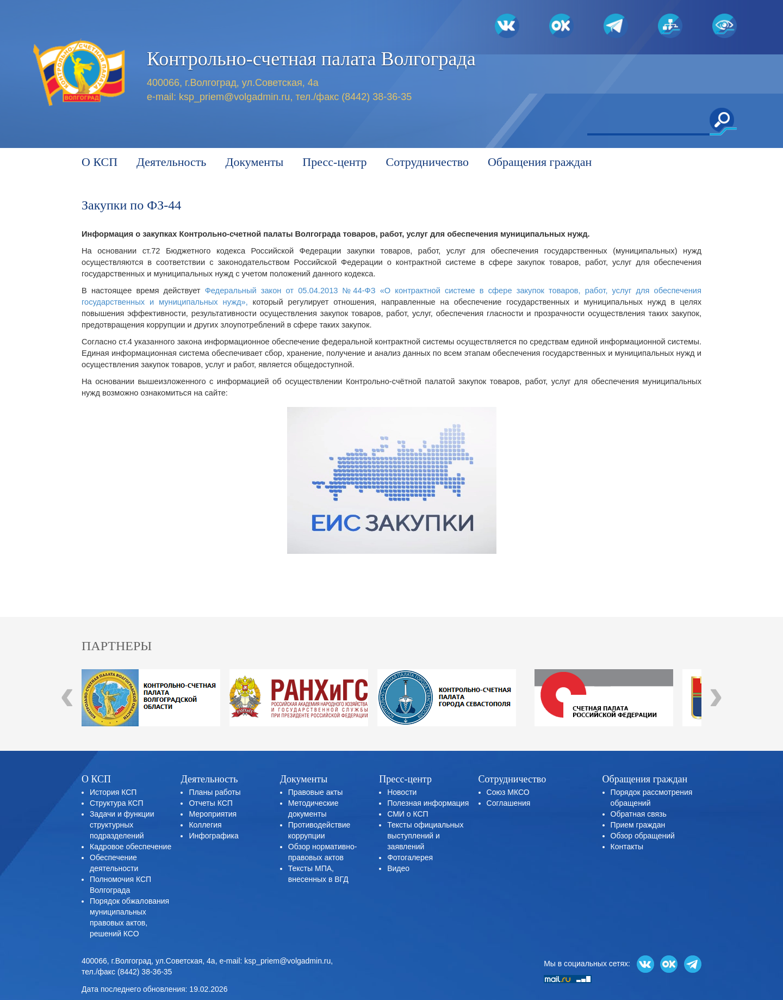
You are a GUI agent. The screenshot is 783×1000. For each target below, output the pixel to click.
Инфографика (213, 835)
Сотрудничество (427, 162)
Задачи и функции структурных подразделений (122, 825)
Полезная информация (428, 803)
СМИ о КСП (407, 814)
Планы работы (214, 792)
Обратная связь (639, 814)
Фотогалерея (410, 857)
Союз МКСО (508, 792)
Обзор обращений (643, 835)
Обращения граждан (540, 162)
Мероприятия (213, 814)
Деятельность (171, 162)
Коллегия (205, 824)
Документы (254, 162)
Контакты (627, 846)
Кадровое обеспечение (130, 846)
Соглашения (509, 803)
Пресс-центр (334, 162)
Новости (402, 792)
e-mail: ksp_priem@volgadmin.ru (275, 960)
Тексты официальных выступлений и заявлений (425, 835)
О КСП (99, 162)
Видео (398, 868)
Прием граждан (638, 824)
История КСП (113, 792)
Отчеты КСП (210, 803)
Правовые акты (315, 792)
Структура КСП (116, 803)
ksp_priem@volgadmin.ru (234, 96)
